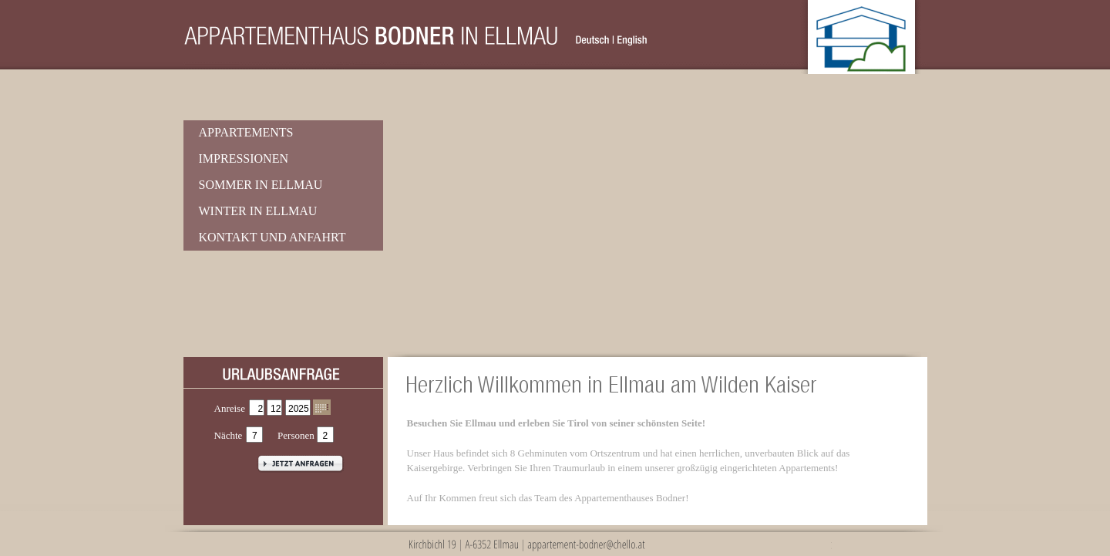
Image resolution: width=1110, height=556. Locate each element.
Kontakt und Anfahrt (272, 237)
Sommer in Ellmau (261, 184)
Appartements (246, 132)
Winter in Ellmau (258, 210)
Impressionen (243, 158)
